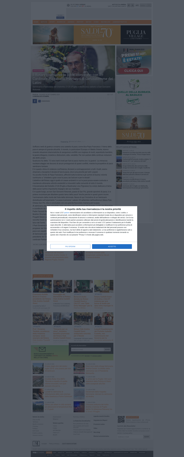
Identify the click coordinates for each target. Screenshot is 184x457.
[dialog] (92, 228)
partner (66, 212)
